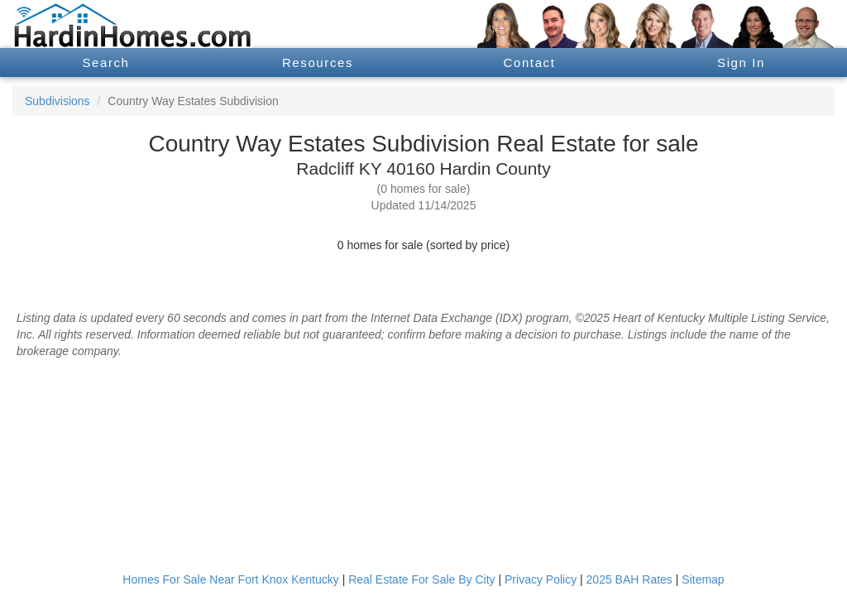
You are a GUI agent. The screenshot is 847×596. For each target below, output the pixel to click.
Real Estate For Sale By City (421, 579)
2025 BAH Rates (629, 579)
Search (105, 62)
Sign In (741, 62)
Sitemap (703, 579)
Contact (530, 62)
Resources (317, 62)
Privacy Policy (541, 579)
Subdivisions (57, 101)
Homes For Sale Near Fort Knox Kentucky (230, 579)
